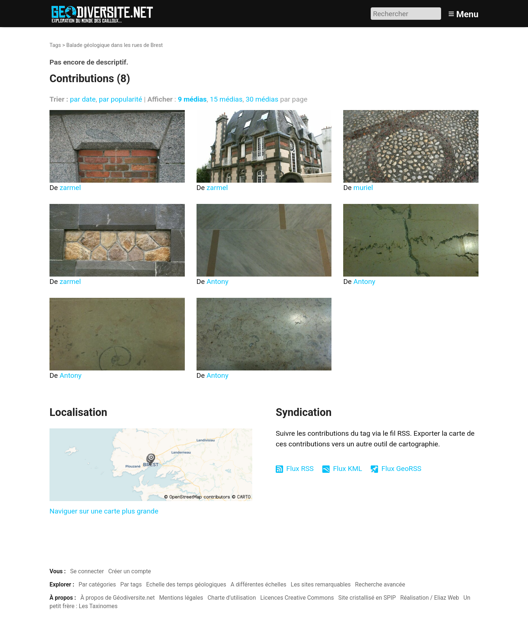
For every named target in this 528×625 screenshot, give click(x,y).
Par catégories (97, 584)
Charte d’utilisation (232, 597)
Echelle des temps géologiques (186, 584)
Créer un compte (129, 571)
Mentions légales (181, 597)
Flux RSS (300, 468)
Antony (217, 281)
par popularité (120, 99)
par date (83, 99)
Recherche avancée (380, 584)
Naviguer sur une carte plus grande (104, 511)
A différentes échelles (258, 584)
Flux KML (347, 468)
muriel (363, 187)
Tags (55, 45)
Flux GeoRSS (401, 468)
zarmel (70, 187)
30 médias (262, 99)
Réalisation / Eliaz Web (429, 597)
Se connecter (87, 571)
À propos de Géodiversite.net (117, 597)
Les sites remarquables (321, 584)
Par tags (131, 584)
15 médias (226, 99)
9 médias (192, 99)
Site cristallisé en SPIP (367, 597)
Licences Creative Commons (297, 597)
